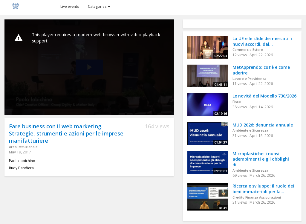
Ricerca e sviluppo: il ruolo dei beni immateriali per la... (263, 188)
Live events (69, 6)
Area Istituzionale (23, 146)
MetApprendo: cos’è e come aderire (261, 70)
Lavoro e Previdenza (249, 78)
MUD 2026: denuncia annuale (262, 125)
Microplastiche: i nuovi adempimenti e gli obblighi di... (260, 159)
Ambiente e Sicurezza (250, 130)
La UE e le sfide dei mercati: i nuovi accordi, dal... (262, 41)
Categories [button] (99, 6)
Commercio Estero (247, 49)
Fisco (236, 101)
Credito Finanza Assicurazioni (256, 197)
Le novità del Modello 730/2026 (264, 96)
